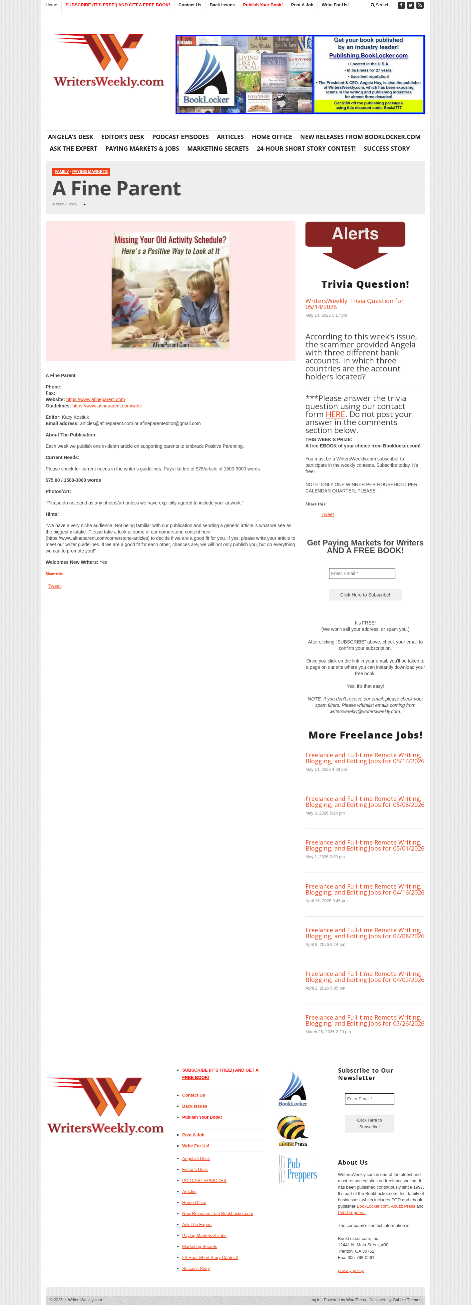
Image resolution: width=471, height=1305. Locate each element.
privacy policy (351, 1270)
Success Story (387, 148)
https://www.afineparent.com (95, 399)
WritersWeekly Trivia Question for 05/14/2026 (354, 304)
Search (380, 4)
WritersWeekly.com (83, 1300)
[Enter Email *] (362, 573)
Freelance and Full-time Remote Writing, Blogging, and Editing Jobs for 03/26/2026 (364, 1020)
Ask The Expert (73, 148)
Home (51, 4)
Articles (230, 137)
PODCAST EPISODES (180, 137)
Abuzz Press (403, 1206)
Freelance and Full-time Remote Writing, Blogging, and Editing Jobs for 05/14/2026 (364, 758)
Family (62, 171)
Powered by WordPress (345, 1300)
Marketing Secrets (218, 148)
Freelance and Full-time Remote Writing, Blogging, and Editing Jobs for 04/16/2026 (364, 889)
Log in (314, 1300)
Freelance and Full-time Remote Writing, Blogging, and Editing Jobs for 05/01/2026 (364, 845)
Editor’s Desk (122, 137)
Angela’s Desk (70, 137)
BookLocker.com (373, 1206)
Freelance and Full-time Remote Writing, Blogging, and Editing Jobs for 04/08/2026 (364, 933)
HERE (335, 413)
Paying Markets (90, 171)
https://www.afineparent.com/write (107, 405)
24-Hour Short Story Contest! (306, 148)
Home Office (272, 137)
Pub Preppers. (352, 1212)
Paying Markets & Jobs (142, 148)
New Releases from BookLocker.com (360, 137)
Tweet (54, 586)
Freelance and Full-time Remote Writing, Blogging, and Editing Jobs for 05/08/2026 (364, 802)
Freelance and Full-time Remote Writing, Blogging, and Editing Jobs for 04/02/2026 (364, 977)
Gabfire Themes (407, 1300)
